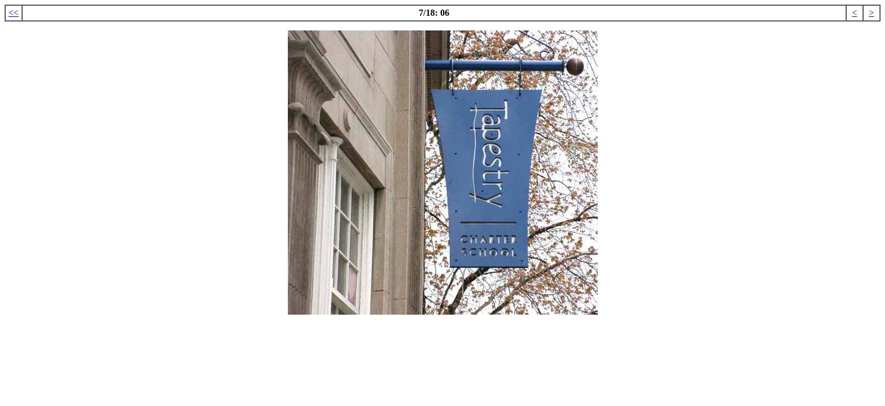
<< (13, 12)
